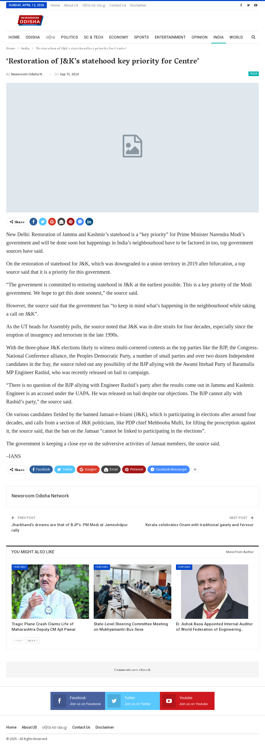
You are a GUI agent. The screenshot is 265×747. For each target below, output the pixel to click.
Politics (69, 37)
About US (71, 5)
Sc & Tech (93, 37)
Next (33, 640)
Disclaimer (138, 5)
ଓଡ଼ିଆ (50, 37)
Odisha (33, 37)
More (219, 37)
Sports (141, 37)
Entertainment (170, 37)
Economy (118, 37)
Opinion (200, 37)
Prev (18, 640)
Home (55, 5)
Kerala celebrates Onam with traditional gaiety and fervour (199, 525)
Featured (19, 566)
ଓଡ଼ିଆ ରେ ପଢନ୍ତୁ (94, 5)
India (253, 73)
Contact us (117, 5)
